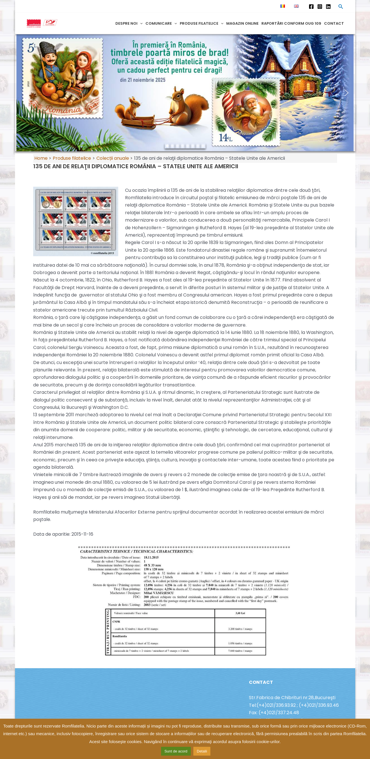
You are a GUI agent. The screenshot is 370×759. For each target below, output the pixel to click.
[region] (185, 92)
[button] (23, 92)
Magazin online (242, 23)
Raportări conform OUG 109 (291, 23)
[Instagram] (319, 6)
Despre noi (129, 23)
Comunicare (161, 23)
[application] (140, 23)
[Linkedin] (328, 6)
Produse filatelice (201, 23)
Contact (334, 23)
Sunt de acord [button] (175, 751)
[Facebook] (311, 6)
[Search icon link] (340, 7)
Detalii (202, 751)
